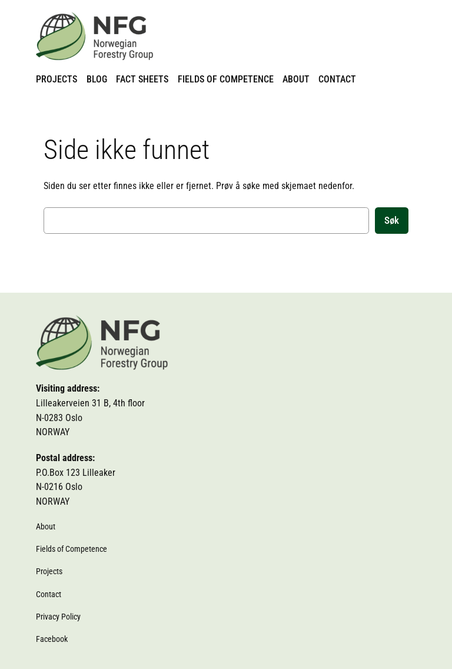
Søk (391, 220)
